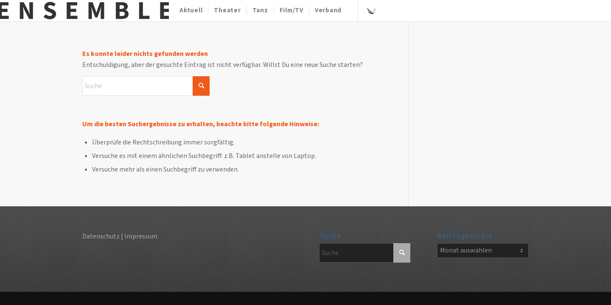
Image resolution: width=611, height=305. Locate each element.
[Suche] (146, 86)
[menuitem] (191, 10)
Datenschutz (101, 236)
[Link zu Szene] (371, 10)
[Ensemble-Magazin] (84, 10)
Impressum (140, 236)
